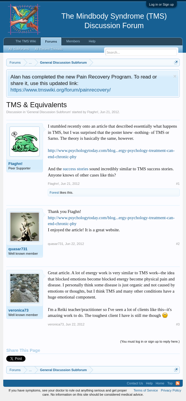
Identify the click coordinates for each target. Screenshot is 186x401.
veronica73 (18, 310)
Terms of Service (145, 390)
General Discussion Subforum (48, 112)
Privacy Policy (171, 390)
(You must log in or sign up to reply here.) (150, 341)
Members (73, 41)
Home (160, 383)
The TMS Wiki (25, 41)
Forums (51, 41)
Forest (54, 192)
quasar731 (17, 249)
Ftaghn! (92, 112)
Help (92, 41)
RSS (178, 383)
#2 (177, 244)
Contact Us (135, 383)
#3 (177, 324)
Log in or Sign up (161, 4)
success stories (75, 168)
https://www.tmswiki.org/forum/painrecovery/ (60, 90)
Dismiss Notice (175, 76)
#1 (177, 183)
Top (170, 383)
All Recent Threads (49, 49)
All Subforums (19, 49)
